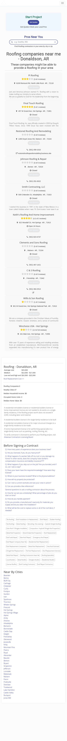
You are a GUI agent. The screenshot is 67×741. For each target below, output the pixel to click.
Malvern (7, 676)
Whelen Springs (10, 605)
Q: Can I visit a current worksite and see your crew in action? (28, 483)
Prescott (7, 607)
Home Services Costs (12, 718)
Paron (6, 679)
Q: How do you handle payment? (17, 499)
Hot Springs (8, 610)
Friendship (8, 636)
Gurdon (7, 594)
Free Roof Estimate (11, 726)
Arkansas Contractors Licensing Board (18, 437)
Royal (6, 652)
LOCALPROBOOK (15, 3)
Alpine (6, 615)
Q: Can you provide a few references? (19, 486)
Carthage (7, 583)
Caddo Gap (8, 631)
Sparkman (7, 599)
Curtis (6, 589)
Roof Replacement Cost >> (14, 379)
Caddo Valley (9, 692)
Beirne (6, 578)
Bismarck (7, 626)
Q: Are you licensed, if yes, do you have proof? (22, 453)
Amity (6, 618)
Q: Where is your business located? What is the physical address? (30, 476)
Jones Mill (7, 698)
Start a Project (9, 723)
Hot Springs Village (11, 613)
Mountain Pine (9, 647)
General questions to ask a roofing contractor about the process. (30, 489)
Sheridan (7, 684)
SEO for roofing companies (53, 729)
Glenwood (7, 639)
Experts (23, 721)
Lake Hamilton (9, 690)
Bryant (6, 663)
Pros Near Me (9, 721)
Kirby (6, 644)
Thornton (7, 602)
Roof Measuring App (27, 723)
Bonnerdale (8, 628)
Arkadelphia (8, 623)
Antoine (7, 620)
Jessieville (7, 642)
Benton (6, 660)
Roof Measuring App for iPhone (31, 726)
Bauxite (6, 658)
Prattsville (7, 682)
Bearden (7, 575)
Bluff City (7, 581)
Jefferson (7, 668)
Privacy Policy (48, 721)
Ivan (5, 597)
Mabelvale (7, 674)
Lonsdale (7, 671)
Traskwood (8, 687)
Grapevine (8, 666)
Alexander (7, 655)
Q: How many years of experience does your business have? (28, 449)
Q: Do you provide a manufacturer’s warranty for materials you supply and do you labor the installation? (29, 503)
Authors (46, 723)
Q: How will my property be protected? (20, 479)
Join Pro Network (26, 718)
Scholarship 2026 (50, 718)
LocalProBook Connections (53, 726)
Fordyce (7, 591)
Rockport (7, 695)
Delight (6, 634)
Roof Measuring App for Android (31, 729)
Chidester (7, 586)
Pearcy (6, 650)
